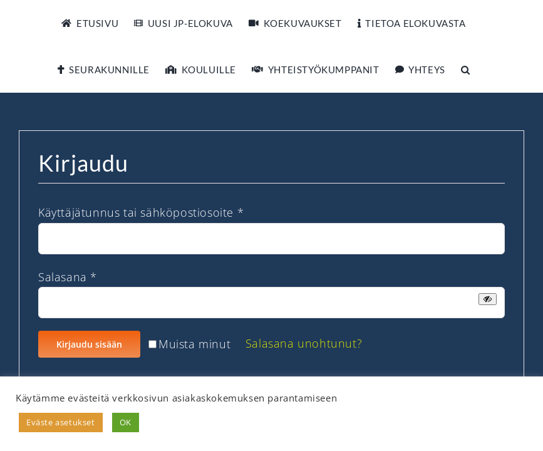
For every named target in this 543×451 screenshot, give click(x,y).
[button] (465, 69)
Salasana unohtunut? (304, 343)
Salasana (67, 276)
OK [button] (126, 422)
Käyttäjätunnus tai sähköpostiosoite (141, 212)
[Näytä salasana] (487, 299)
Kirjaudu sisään (89, 344)
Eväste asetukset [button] (60, 422)
